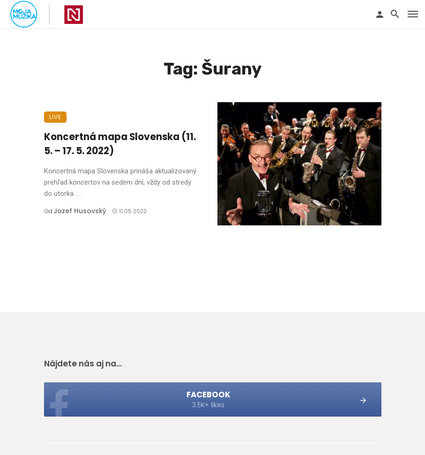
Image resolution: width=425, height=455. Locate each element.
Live (55, 117)
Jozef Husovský (79, 211)
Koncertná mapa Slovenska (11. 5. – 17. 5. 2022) (120, 143)
